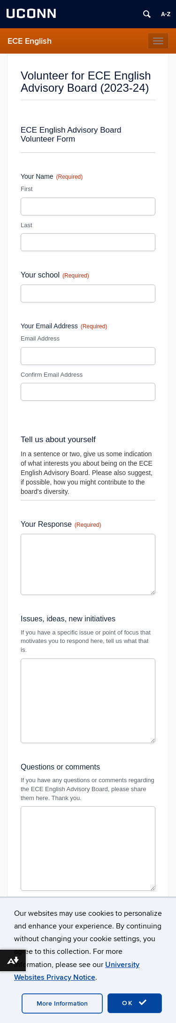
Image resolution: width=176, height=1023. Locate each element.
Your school (55, 275)
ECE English (30, 41)
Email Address (40, 338)
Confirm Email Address (52, 374)
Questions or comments (60, 767)
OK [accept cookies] (134, 1003)
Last (26, 225)
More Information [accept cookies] (62, 1003)
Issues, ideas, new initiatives (68, 619)
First (26, 188)
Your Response (61, 524)
